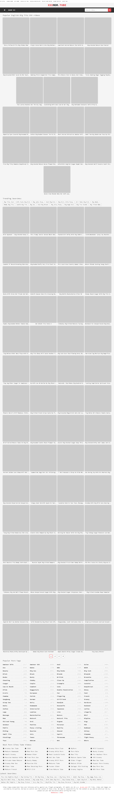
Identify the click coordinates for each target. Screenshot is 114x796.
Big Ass (32, 204)
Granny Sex (11, 10)
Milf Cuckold (97, 748)
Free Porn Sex (32, 757)
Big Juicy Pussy (56, 204)
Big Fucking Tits (26, 777)
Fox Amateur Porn (98, 754)
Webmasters (54, 792)
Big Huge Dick (69, 204)
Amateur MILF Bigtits (8, 782)
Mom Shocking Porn (33, 766)
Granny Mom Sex (57, 1)
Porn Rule (74, 751)
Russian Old (31, 763)
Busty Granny (97, 751)
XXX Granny (96, 757)
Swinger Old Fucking (78, 766)
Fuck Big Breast (43, 204)
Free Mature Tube (55, 769)
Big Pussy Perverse (64, 782)
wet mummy (16, 1)
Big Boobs (95, 202)
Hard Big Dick (50, 202)
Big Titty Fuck (9, 202)
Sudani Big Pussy (78, 777)
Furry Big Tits (38, 782)
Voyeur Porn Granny (99, 763)
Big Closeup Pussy (68, 779)
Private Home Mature (47, 1)
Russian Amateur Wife (35, 1)
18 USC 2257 (84, 787)
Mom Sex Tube (97, 760)
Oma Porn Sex (97, 766)
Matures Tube (53, 763)
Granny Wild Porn (55, 751)
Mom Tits (73, 754)
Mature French (10, 769)
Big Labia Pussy (38, 202)
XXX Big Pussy (39, 777)
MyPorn (72, 748)
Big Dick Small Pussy (8, 779)
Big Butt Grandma (79, 782)
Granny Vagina (75, 769)
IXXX (28, 748)
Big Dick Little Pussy (65, 202)
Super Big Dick (82, 779)
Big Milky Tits (50, 782)
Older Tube (64, 1)
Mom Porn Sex (31, 751)
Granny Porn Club (55, 748)
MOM (57, 5)
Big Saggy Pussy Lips (94, 777)
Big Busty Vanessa (24, 779)
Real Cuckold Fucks (56, 754)
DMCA (61, 792)
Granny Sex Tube (11, 748)
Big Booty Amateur (96, 779)
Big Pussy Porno (65, 777)
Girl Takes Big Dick (82, 202)
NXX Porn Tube (97, 769)
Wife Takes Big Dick (53, 779)
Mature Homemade (11, 751)
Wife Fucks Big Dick (23, 202)
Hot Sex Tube (53, 757)
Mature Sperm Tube (77, 757)
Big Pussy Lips (52, 777)
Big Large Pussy (38, 779)
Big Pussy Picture (24, 782)
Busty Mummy (31, 760)
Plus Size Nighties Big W (9, 777)
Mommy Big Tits (9, 204)
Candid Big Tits (22, 204)
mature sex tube (25, 1)
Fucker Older (53, 766)
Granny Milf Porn (55, 760)
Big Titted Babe (95, 204)
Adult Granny (9, 754)
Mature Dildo (75, 763)
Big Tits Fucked (81, 204)
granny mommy (10, 1)
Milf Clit (30, 769)
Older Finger (75, 760)
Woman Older (31, 754)
